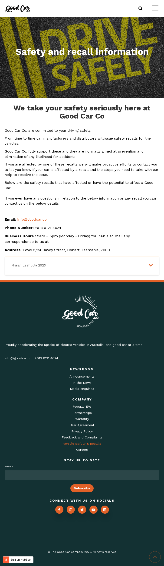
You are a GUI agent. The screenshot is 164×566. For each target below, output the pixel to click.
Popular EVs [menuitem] (82, 406)
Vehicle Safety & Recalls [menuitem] (82, 443)
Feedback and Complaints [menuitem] (82, 437)
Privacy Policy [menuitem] (82, 431)
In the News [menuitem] (82, 383)
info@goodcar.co (32, 219)
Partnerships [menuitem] (82, 413)
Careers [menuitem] (82, 449)
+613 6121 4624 (46, 358)
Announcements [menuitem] (82, 376)
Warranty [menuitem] (82, 419)
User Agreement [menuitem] (82, 425)
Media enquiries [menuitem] (82, 389)
